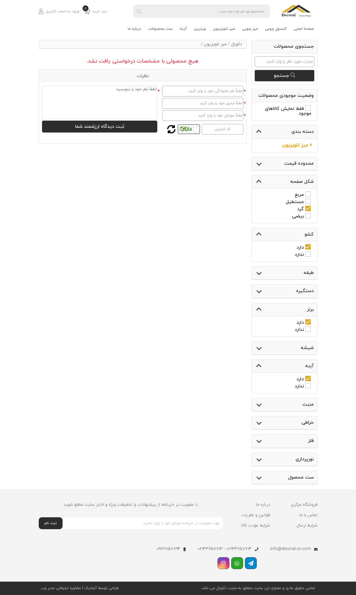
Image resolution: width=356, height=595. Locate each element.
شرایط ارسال (307, 525)
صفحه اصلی (304, 29)
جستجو (284, 75)
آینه (183, 29)
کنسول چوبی (276, 29)
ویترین (200, 29)
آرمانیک (90, 588)
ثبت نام (50, 523)
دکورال (236, 44)
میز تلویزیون (224, 29)
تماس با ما (308, 515)
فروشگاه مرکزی (304, 504)
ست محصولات (160, 29)
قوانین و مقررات (255, 515)
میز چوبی (250, 29)
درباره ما (134, 29)
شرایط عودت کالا (255, 525)
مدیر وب (48, 588)
